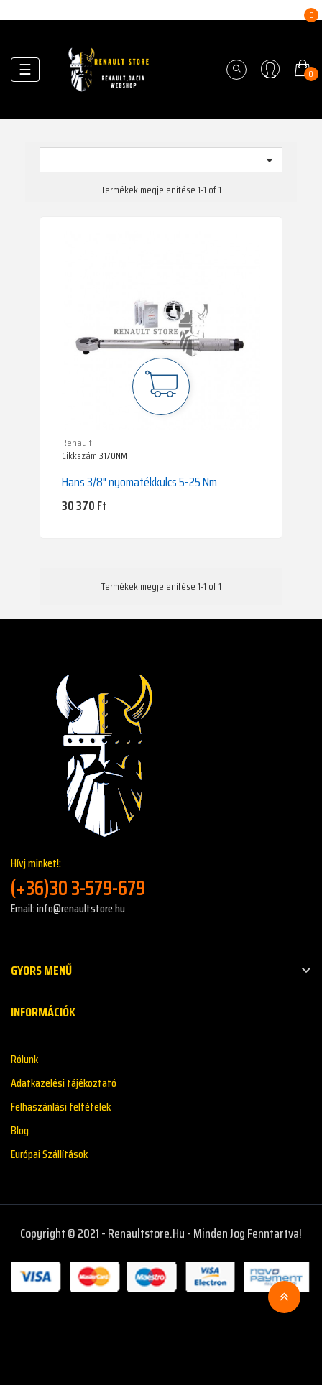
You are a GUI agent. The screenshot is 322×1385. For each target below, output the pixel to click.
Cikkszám (79, 456)
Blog (20, 1130)
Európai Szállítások (49, 1154)
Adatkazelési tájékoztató (63, 1083)
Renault (77, 442)
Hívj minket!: (161, 877)
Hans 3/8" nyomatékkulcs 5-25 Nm (139, 482)
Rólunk (24, 1059)
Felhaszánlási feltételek (61, 1107)
